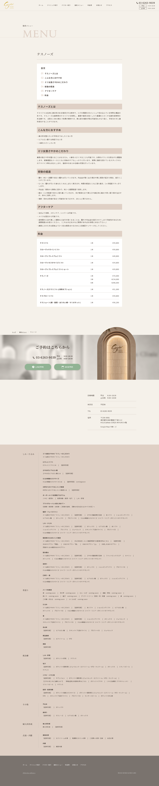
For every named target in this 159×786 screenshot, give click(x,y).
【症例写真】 (64, 465)
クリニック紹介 (52, 5)
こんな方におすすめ (53, 77)
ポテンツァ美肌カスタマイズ (66, 693)
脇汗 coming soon (70, 596)
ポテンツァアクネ (97, 681)
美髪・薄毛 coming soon (112, 593)
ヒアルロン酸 (47, 518)
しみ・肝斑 (80, 498)
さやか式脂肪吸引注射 (94, 515)
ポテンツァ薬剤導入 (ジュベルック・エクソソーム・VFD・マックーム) (80, 667)
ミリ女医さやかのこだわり (56, 82)
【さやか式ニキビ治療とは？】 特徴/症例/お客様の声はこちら (65, 681)
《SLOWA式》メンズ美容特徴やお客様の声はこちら (91, 541)
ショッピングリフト (123, 515)
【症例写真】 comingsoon (76, 482)
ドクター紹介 (66, 5)
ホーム (41, 5)
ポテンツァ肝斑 (61, 658)
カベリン (128, 556)
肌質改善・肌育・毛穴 (65, 498)
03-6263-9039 (145, 2)
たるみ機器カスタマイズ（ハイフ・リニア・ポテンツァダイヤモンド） (104, 518)
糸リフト (109, 515)
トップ (14, 332)
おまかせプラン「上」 (90, 544)
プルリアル (64, 530)
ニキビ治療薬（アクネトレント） (118, 681)
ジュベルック (76, 530)
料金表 (90, 5)
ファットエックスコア (113, 556)
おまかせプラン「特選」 (51, 544)
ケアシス (73, 658)
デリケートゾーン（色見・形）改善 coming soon (99, 596)
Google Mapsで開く (108, 427)
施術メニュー (79, 5)
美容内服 (59, 746)
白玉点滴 (110, 738)
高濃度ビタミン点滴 (79, 738)
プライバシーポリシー (29, 773)
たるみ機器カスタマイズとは (53, 482)
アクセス (109, 5)
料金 (47, 95)
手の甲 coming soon (68, 593)
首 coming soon (49, 593)
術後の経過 (49, 86)
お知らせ (99, 5)
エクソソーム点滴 (62, 738)
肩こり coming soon (51, 596)
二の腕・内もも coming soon (54, 599)
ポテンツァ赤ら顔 (107, 696)
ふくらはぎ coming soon (78, 599)
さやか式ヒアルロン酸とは (52, 473)
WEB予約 (67, 367)
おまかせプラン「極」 (71, 544)
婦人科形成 (47, 727)
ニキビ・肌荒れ (48, 498)
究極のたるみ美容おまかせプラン (54, 547)
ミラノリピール (124, 667)
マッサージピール (91, 696)
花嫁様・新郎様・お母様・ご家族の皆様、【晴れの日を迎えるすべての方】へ (69, 507)
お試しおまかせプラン (109, 544)
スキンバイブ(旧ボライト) (94, 530)
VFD (70, 639)
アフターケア (50, 91)
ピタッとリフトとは (50, 465)
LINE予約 (38, 367)
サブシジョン (60, 678)
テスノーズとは (51, 73)
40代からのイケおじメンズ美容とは (55, 490)
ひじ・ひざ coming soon (89, 593)
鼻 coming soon (127, 596)
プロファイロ (72, 518)
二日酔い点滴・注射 (96, 738)
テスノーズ (60, 715)
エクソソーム (60, 639)
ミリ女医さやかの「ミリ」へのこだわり (56, 457)
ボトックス (60, 518)
